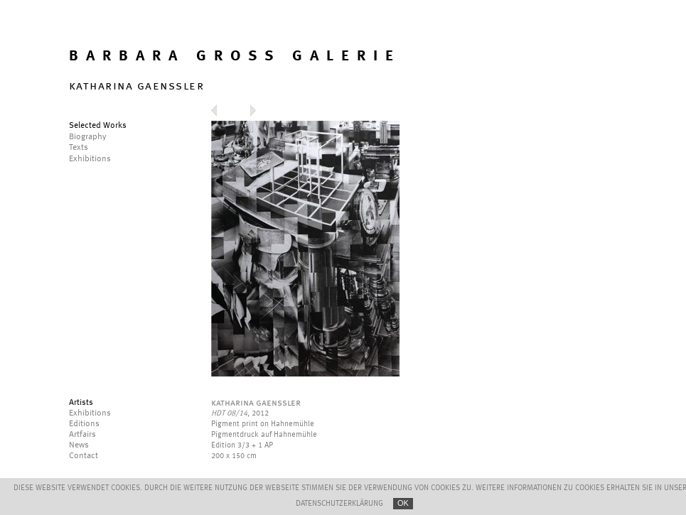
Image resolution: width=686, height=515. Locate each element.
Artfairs (82, 434)
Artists (81, 403)
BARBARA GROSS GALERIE (235, 56)
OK (403, 503)
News (79, 445)
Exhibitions (90, 413)
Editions (84, 424)
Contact (83, 456)
